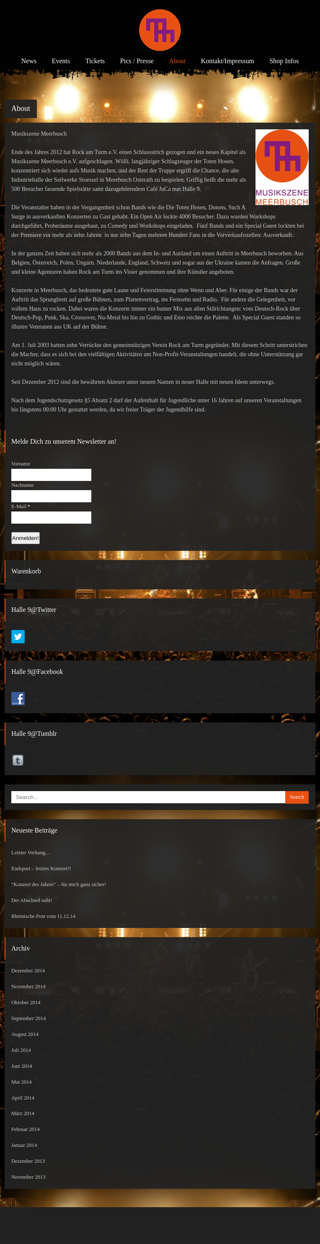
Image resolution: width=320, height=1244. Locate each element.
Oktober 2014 (26, 1002)
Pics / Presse (137, 60)
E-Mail (20, 506)
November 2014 (28, 987)
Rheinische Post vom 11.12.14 (43, 916)
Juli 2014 (21, 1050)
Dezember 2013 (28, 1161)
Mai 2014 (21, 1082)
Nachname (22, 485)
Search (297, 797)
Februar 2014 (25, 1129)
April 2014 (22, 1098)
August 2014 (25, 1034)
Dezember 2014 (28, 971)
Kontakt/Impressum (227, 60)
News (28, 60)
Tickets (95, 60)
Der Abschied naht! (31, 900)
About (177, 60)
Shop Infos (284, 60)
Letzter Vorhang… (31, 853)
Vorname (20, 464)
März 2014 (22, 1113)
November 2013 (28, 1177)
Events (61, 60)
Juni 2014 (21, 1066)
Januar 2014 (24, 1145)
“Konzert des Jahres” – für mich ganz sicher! (58, 884)
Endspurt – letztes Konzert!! (41, 868)
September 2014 (28, 1018)
